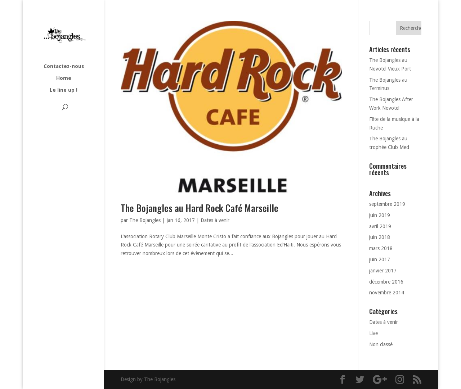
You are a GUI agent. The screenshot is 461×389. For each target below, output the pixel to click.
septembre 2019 (387, 204)
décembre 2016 (386, 282)
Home (63, 78)
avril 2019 (380, 226)
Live (373, 333)
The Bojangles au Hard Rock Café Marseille (199, 208)
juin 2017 (379, 259)
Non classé (381, 344)
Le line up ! (63, 90)
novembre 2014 (386, 292)
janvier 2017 (383, 270)
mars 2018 (381, 248)
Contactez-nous (64, 66)
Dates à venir (215, 220)
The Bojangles (145, 220)
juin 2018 (379, 237)
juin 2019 (379, 215)
